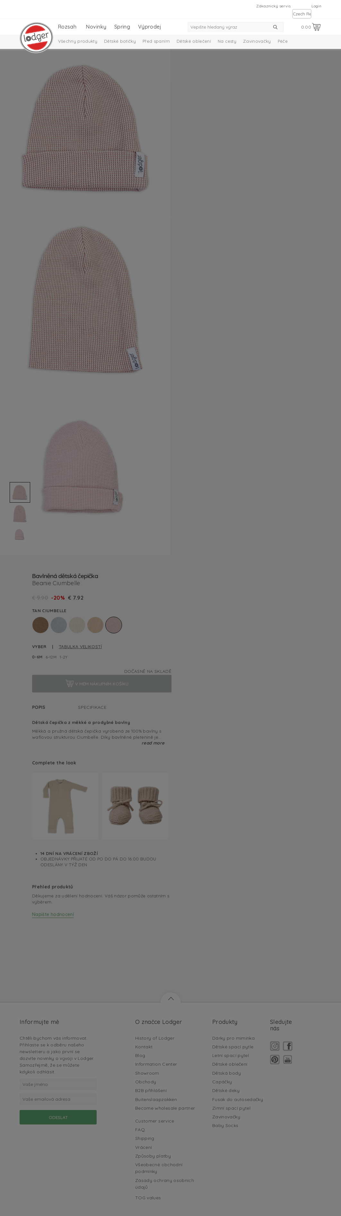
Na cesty (227, 41)
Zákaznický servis (273, 6)
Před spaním (156, 41)
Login (316, 6)
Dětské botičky (120, 41)
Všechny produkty (78, 41)
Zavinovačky (257, 41)
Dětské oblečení (194, 41)
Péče (283, 41)
